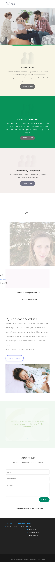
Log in (30, 526)
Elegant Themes (23, 559)
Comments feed (34, 532)
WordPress (41, 559)
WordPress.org (33, 535)
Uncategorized (22, 526)
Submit (44, 499)
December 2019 (12, 526)
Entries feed (32, 529)
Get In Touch (15, 358)
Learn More (27, 86)
